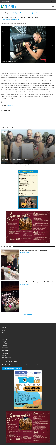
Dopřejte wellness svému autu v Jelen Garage (26, 13)
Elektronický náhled (6, 357)
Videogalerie (5, 345)
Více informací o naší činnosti (12, 368)
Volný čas (4, 342)
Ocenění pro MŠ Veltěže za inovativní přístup (15, 159)
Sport (3, 334)
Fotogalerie (5, 347)
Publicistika (5, 340)
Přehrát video (24, 252)
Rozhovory (4, 338)
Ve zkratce (4, 343)
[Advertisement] (28, 67)
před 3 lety (15, 19)
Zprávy (8, 13)
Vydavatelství (5, 353)
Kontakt (4, 355)
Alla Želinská (6, 19)
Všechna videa (28, 314)
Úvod (2, 13)
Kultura (4, 336)
